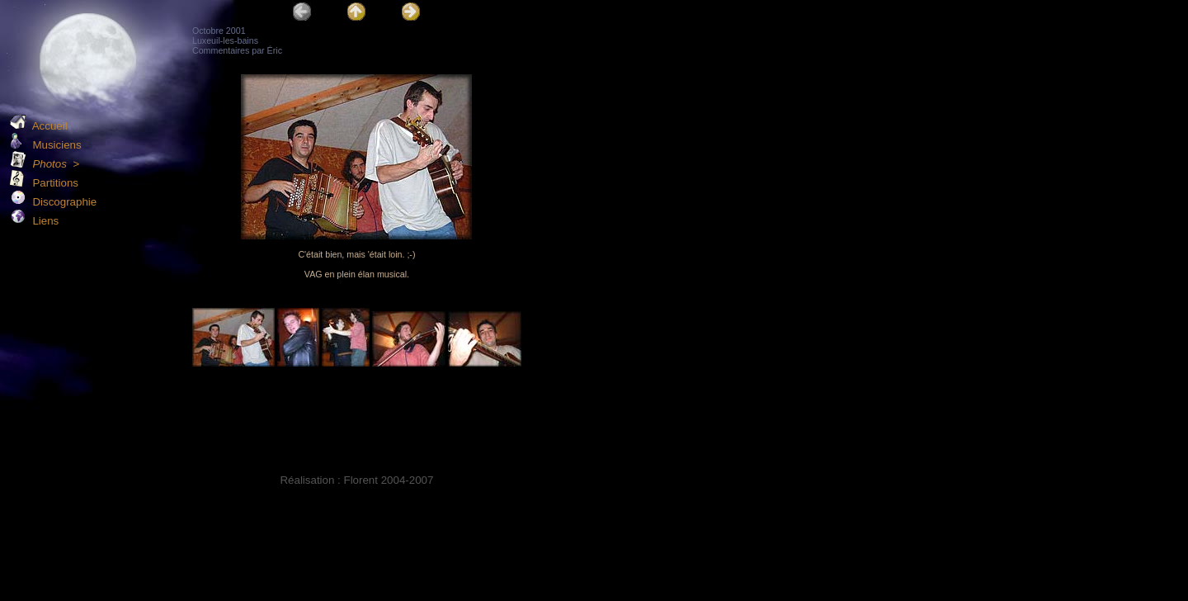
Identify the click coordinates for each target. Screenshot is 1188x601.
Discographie (53, 202)
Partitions (44, 183)
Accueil (39, 126)
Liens (34, 221)
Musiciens (46, 145)
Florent (360, 480)
